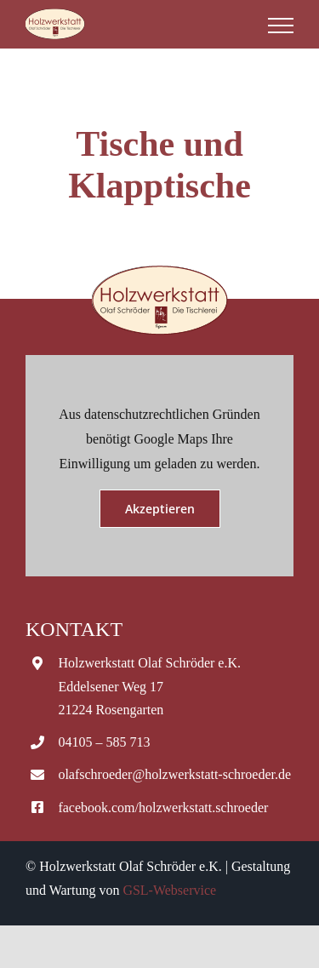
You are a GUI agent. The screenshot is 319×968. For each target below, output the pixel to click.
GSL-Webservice (169, 890)
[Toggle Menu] (280, 25)
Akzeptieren (160, 509)
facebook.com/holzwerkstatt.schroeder (163, 807)
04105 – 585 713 (104, 742)
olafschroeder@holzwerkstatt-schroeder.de (174, 774)
